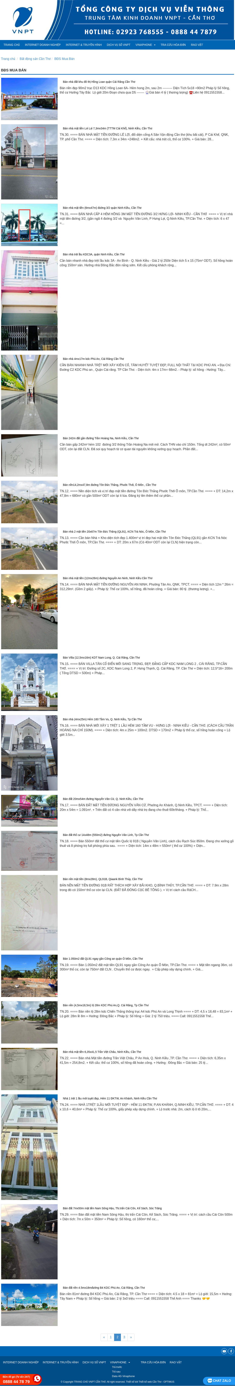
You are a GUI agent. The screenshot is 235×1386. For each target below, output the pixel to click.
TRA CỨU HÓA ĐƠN (173, 44)
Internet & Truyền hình (84, 44)
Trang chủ (12, 44)
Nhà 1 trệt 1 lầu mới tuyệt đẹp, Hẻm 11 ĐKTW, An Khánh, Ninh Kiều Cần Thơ (110, 1098)
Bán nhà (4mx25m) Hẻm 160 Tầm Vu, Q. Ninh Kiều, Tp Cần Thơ (102, 719)
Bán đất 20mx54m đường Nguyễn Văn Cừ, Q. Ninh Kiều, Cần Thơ (103, 798)
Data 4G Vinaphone (123, 1376)
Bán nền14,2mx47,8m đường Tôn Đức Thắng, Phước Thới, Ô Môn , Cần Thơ (109, 484)
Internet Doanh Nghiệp (43, 44)
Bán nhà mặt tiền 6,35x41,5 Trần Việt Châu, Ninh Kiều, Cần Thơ (102, 1051)
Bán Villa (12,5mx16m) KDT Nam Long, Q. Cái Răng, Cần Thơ (101, 657)
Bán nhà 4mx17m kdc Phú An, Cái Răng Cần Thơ (93, 358)
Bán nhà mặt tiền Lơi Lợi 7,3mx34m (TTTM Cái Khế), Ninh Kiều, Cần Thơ (107, 128)
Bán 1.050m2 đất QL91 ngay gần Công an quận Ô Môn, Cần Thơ (103, 958)
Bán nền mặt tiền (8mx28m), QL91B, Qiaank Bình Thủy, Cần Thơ (102, 879)
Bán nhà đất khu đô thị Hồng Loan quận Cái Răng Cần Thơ (99, 81)
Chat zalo (219, 1380)
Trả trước (117, 1367)
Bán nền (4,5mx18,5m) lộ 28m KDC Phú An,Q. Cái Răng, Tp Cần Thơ (106, 1005)
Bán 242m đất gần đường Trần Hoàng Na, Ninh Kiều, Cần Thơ (101, 438)
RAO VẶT (197, 44)
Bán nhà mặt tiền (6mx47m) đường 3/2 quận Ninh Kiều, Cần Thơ (102, 207)
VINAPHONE (146, 44)
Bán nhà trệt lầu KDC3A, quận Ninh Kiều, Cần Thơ (93, 254)
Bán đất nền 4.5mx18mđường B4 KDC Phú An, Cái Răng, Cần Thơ (104, 1287)
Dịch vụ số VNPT (118, 44)
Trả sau (116, 1371)
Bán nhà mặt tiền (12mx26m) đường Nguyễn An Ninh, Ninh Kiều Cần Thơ (107, 578)
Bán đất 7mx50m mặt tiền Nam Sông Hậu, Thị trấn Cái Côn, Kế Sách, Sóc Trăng (112, 1208)
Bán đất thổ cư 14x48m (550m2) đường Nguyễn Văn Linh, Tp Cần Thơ (106, 834)
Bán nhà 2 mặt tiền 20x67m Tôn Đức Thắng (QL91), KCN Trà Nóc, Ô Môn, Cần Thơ (114, 531)
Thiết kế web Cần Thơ (150, 1381)
